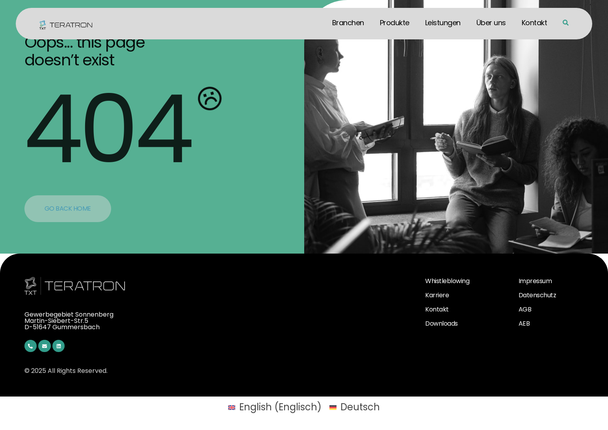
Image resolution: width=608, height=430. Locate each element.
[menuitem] (274, 407)
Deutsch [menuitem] (360, 406)
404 (107, 129)
